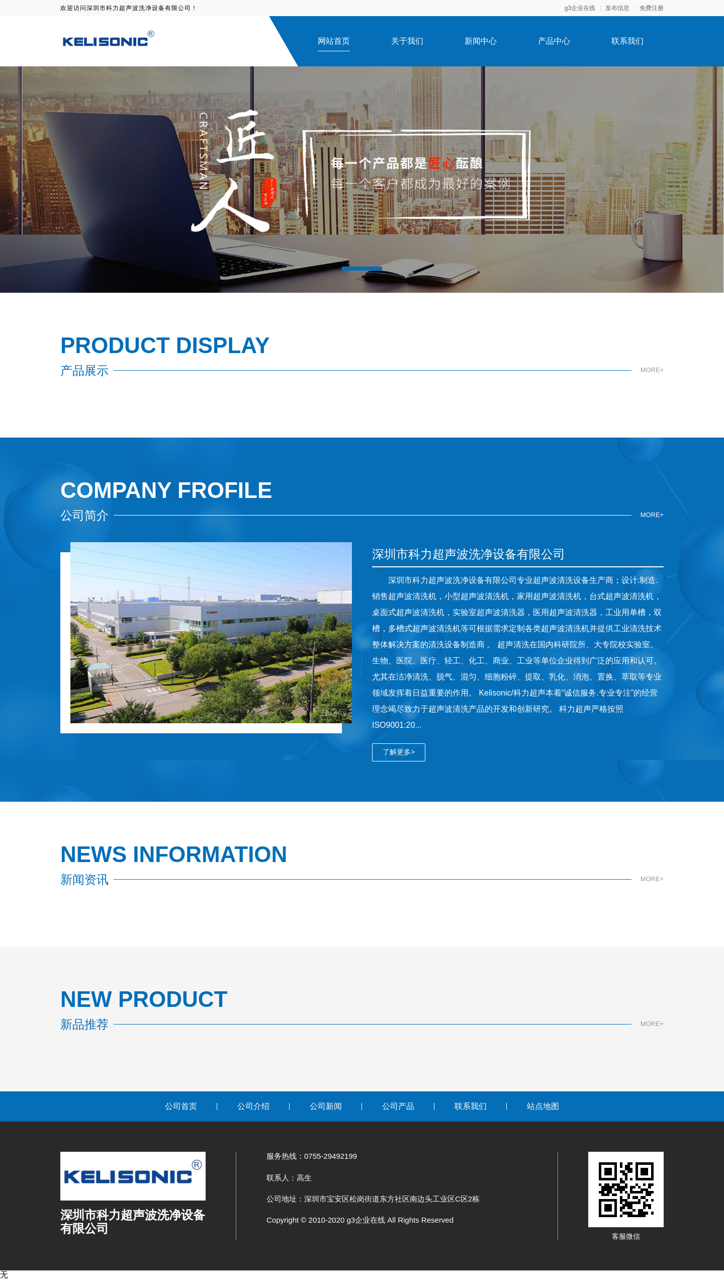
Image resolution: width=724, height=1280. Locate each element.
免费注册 (652, 8)
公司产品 (398, 1106)
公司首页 (181, 1106)
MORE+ (651, 370)
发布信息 (617, 8)
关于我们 (407, 41)
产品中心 (554, 41)
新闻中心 (481, 41)
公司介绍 (253, 1106)
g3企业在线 (580, 8)
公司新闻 (326, 1106)
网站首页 (334, 41)
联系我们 (627, 41)
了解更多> (399, 752)
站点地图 (543, 1106)
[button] (362, 269)
